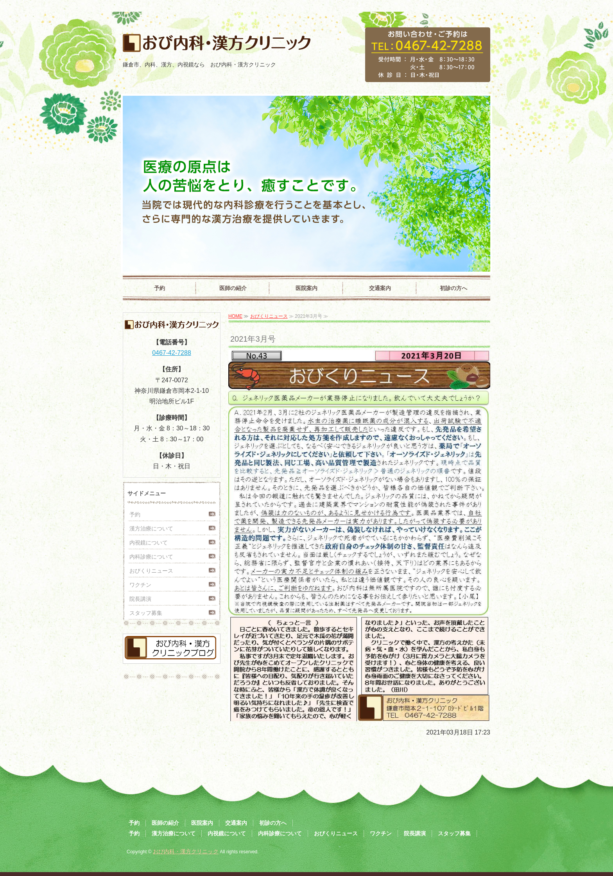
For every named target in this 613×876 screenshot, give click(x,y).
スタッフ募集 (145, 613)
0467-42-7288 (171, 352)
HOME (235, 316)
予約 (159, 288)
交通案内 (380, 288)
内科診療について (151, 557)
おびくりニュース (269, 316)
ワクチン (140, 585)
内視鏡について (148, 542)
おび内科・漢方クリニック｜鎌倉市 (214, 45)
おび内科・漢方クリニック (186, 851)
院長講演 (140, 599)
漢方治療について (151, 528)
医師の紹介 (233, 288)
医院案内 (306, 288)
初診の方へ (453, 288)
